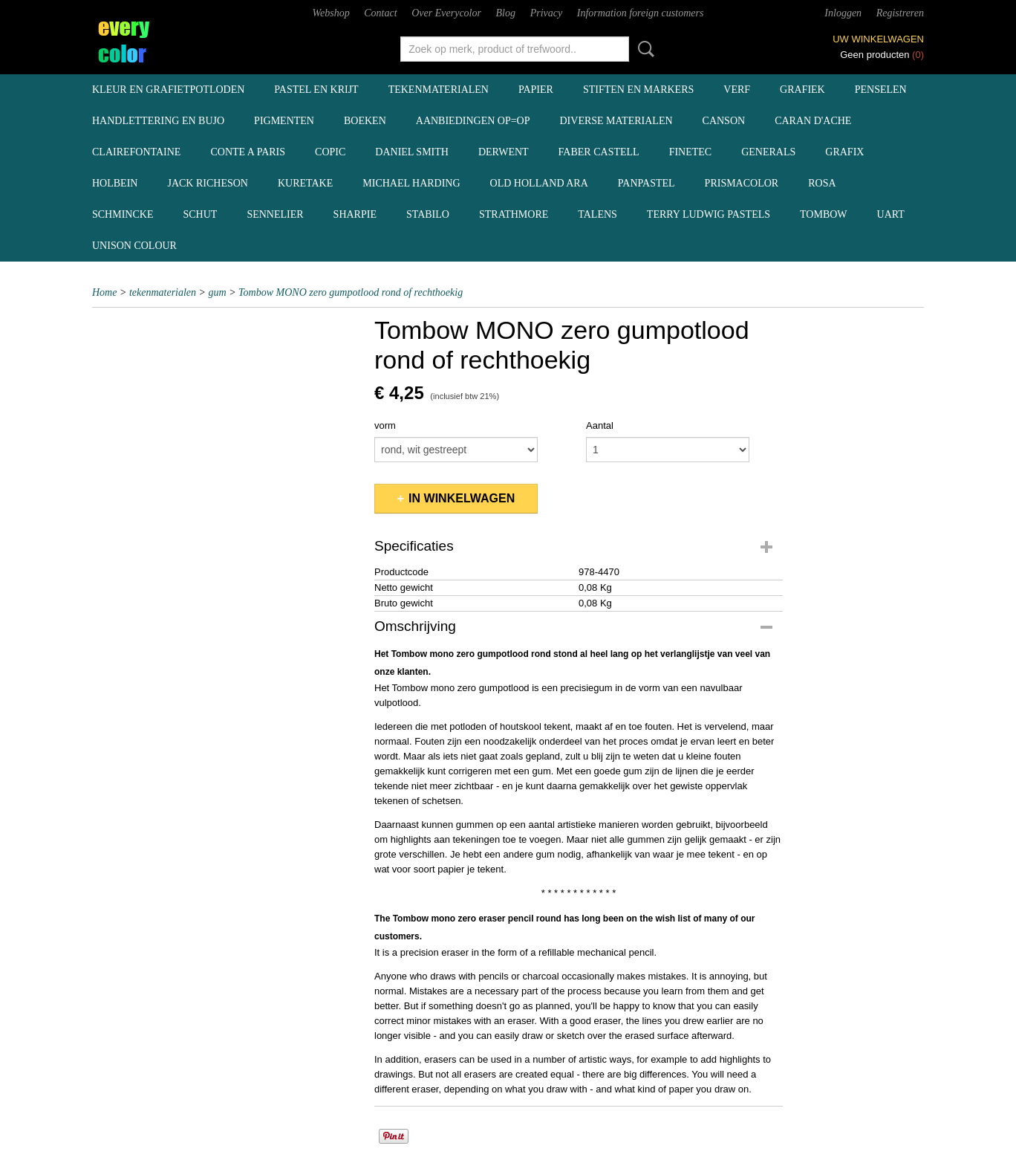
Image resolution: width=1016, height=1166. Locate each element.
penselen (881, 89)
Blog (505, 13)
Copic (330, 152)
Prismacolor (742, 183)
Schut (200, 214)
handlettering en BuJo (158, 120)
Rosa (822, 183)
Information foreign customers (640, 13)
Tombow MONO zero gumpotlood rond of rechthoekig (350, 292)
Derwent (503, 152)
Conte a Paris (247, 152)
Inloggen (843, 13)
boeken (365, 120)
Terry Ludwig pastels (708, 214)
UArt (891, 214)
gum (218, 292)
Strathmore (513, 214)
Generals (768, 152)
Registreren (900, 13)
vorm (385, 425)
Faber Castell (599, 152)
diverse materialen (616, 120)
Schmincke (122, 214)
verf (736, 89)
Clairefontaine (136, 152)
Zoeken (643, 49)
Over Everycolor (446, 13)
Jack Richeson (207, 183)
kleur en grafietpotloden (168, 89)
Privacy (546, 13)
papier (535, 89)
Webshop (331, 13)
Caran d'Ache (813, 120)
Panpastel (646, 183)
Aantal (599, 425)
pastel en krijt (316, 89)
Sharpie (355, 214)
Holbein (114, 183)
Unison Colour (134, 245)
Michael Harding (411, 183)
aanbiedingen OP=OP (473, 120)
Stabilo (427, 214)
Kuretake (305, 183)
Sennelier (275, 214)
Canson (724, 120)
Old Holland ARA (539, 183)
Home (104, 292)
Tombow (823, 214)
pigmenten (284, 120)
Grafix (844, 152)
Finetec (690, 152)
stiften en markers (638, 89)
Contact (380, 13)
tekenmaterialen (438, 89)
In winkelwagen (461, 498)
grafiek (802, 89)
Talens (597, 214)
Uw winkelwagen (878, 39)
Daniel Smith (412, 152)
